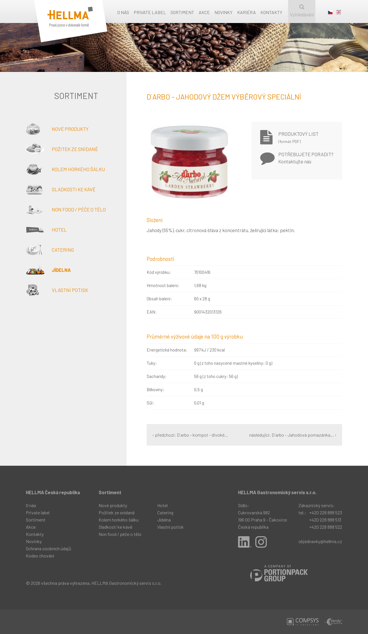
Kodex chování (40, 555)
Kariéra (246, 12)
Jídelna (48, 270)
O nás (123, 12)
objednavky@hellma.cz (320, 541)
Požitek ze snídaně (62, 149)
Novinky (223, 12)
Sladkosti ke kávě (60, 189)
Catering (50, 249)
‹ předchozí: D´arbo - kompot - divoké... (190, 435)
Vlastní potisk (57, 290)
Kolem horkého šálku (65, 169)
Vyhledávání (301, 10)
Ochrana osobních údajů (48, 548)
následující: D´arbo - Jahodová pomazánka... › (292, 435)
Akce (204, 12)
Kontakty (271, 12)
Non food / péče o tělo (66, 209)
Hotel (46, 229)
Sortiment (182, 12)
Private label (150, 12)
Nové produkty (57, 129)
